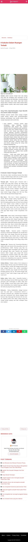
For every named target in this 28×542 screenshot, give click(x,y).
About (3, 535)
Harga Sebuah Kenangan (8, 474)
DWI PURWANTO (17, 540)
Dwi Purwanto (15, 445)
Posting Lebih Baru (5, 428)
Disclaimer (23, 535)
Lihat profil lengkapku (14, 453)
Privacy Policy (15, 535)
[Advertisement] (14, 20)
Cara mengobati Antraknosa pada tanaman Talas (14, 486)
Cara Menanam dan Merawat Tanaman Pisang (13, 463)
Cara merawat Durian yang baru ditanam (12, 498)
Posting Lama (23, 428)
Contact (8, 535)
